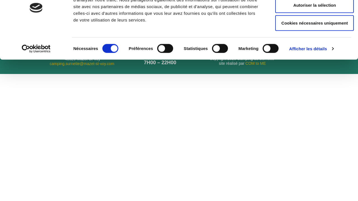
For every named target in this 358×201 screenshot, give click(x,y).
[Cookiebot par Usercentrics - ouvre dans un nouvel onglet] (36, 76)
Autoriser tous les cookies (311, 14)
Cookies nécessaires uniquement (311, 50)
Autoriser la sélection (311, 32)
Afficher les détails (308, 75)
